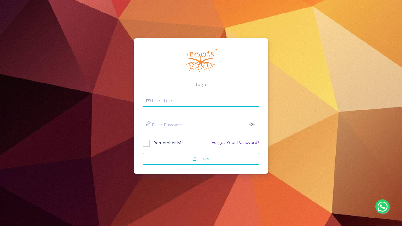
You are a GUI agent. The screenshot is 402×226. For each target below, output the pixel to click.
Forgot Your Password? (235, 142)
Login (201, 159)
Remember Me (168, 143)
